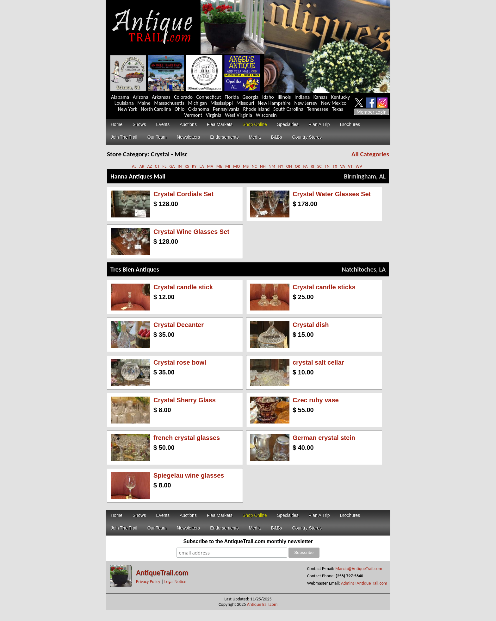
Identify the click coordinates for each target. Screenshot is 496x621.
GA (172, 166)
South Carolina (288, 109)
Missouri (245, 103)
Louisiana (124, 103)
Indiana (302, 97)
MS (246, 166)
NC (254, 166)
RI (312, 166)
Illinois (284, 97)
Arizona (140, 97)
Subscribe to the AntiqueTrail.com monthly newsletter (248, 541)
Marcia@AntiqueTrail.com (358, 568)
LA (202, 166)
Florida (232, 97)
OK (297, 166)
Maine (143, 103)
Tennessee (318, 109)
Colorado (183, 97)
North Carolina (156, 109)
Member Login (371, 112)
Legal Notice (175, 581)
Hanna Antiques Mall (137, 176)
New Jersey (305, 103)
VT (350, 166)
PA (305, 166)
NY (280, 166)
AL (134, 166)
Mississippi (222, 103)
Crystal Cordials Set (183, 194)
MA (210, 166)
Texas (337, 109)
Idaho (268, 97)
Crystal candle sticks (324, 287)
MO (236, 166)
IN (180, 166)
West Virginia (238, 115)
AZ (149, 166)
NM (272, 166)
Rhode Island (256, 109)
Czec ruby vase (316, 400)
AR (141, 166)
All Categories (370, 154)
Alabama (120, 97)
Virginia (213, 115)
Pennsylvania (226, 109)
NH (263, 166)
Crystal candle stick (183, 287)
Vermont (193, 115)
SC (319, 166)
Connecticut (208, 97)
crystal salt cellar (318, 362)
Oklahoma (198, 109)
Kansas (320, 97)
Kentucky (340, 97)
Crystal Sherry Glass (184, 400)
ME (219, 166)
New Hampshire (274, 103)
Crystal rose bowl (179, 362)
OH (289, 166)
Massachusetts (169, 103)
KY (194, 166)
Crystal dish (311, 324)
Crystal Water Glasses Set (332, 194)
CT (157, 166)
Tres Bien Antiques (134, 269)
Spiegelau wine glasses (188, 475)
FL (164, 166)
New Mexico (333, 103)
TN (327, 166)
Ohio (179, 109)
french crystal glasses (186, 437)
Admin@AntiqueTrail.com (364, 583)
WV (359, 166)
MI (227, 166)
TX (335, 166)
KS (187, 166)
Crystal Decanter (178, 324)
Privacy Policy (148, 581)
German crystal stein (324, 437)
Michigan (197, 103)
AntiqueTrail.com (162, 572)
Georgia (251, 97)
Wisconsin (266, 115)
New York (127, 109)
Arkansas (161, 97)
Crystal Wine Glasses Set (191, 231)
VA (342, 166)
